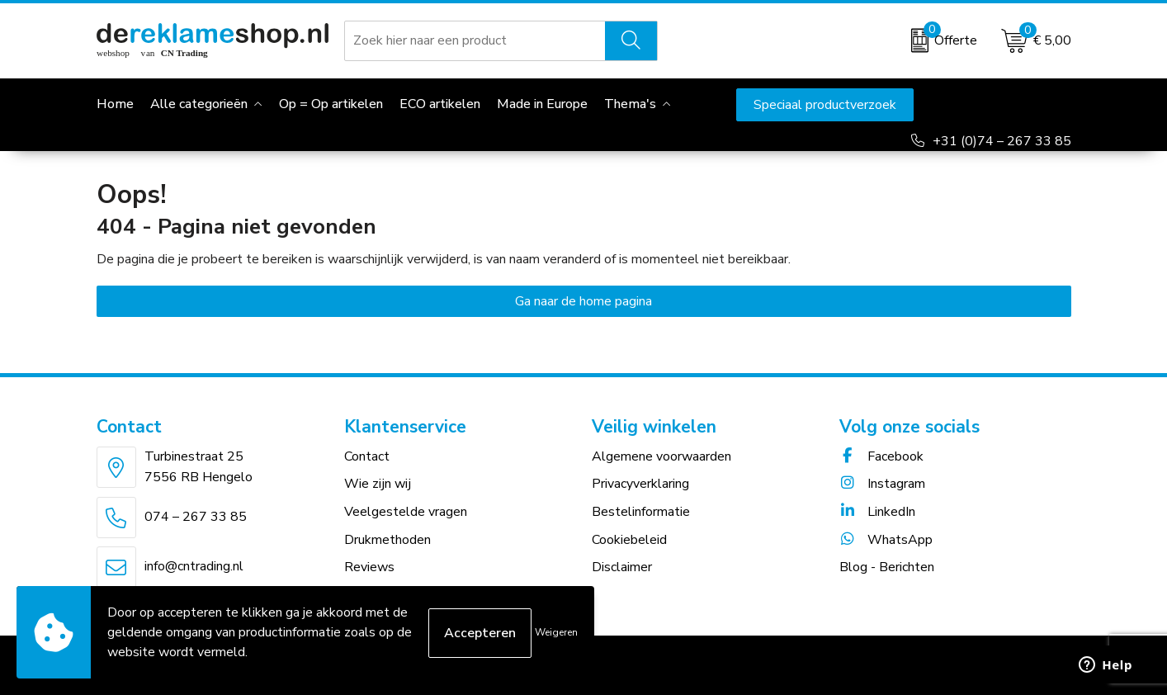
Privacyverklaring (640, 484)
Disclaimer (622, 567)
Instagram (882, 484)
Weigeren (556, 632)
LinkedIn (877, 512)
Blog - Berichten (886, 567)
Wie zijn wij (377, 484)
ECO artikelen (439, 104)
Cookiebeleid (629, 540)
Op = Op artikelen (331, 104)
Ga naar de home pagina (583, 301)
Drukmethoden (387, 540)
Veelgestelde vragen (405, 512)
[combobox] (475, 40)
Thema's (630, 104)
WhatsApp (886, 540)
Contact (367, 456)
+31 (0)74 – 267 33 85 (1002, 141)
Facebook (881, 456)
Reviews (369, 567)
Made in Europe (542, 104)
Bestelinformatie (641, 512)
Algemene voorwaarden (661, 456)
